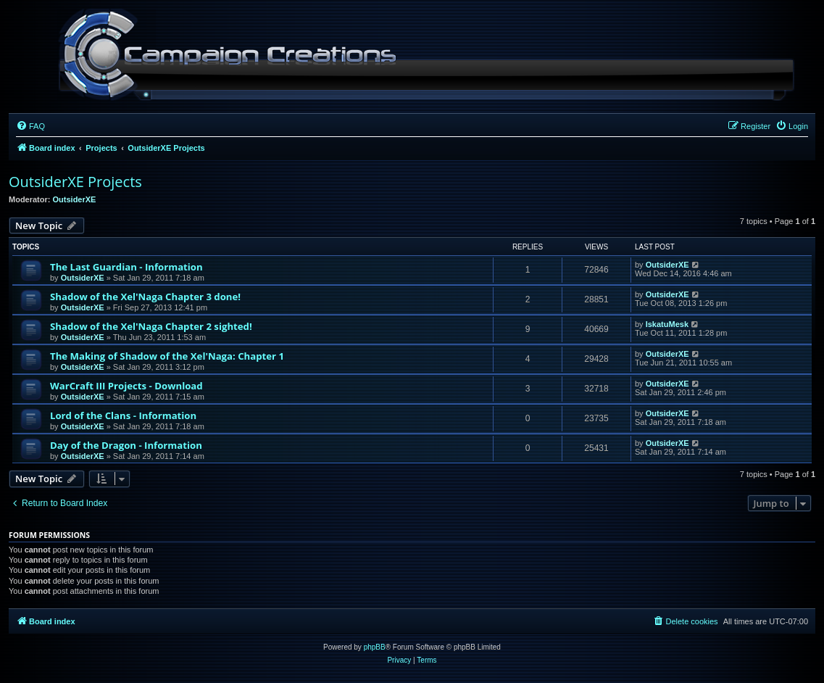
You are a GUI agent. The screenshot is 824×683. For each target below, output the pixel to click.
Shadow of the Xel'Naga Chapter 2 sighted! (151, 326)
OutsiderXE (74, 199)
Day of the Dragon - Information (126, 445)
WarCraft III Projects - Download (126, 385)
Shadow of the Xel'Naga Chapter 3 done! (145, 296)
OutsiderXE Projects (75, 181)
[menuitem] (30, 126)
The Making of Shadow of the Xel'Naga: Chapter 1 (167, 356)
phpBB (375, 647)
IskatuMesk (667, 324)
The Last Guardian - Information (126, 266)
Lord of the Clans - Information (123, 415)
